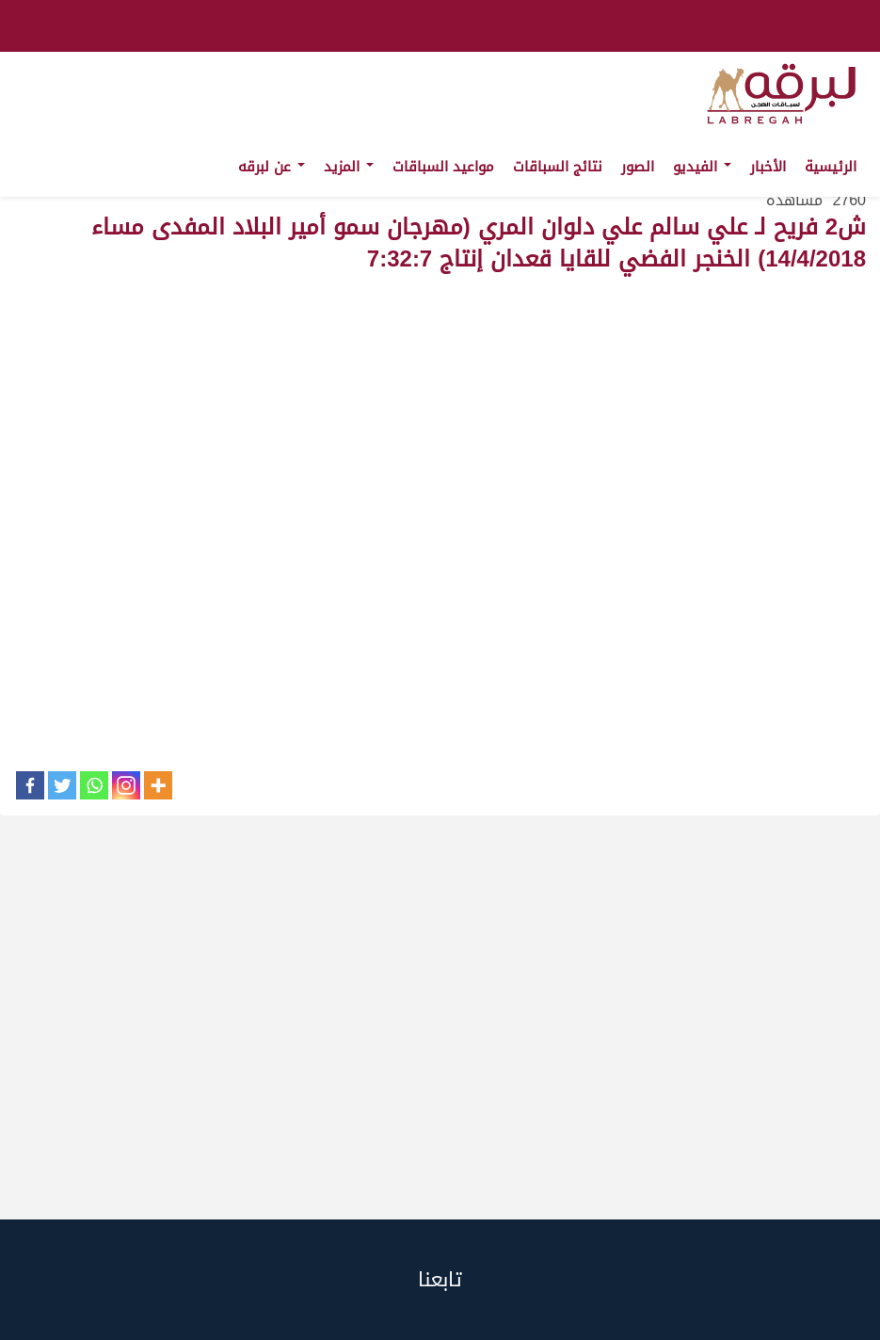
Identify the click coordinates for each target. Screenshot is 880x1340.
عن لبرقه (271, 166)
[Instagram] (126, 785)
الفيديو (702, 166)
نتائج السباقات (557, 166)
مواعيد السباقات (443, 166)
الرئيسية (830, 166)
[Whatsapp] (94, 785)
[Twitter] (62, 785)
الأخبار (768, 166)
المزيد (349, 166)
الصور (637, 166)
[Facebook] (30, 785)
